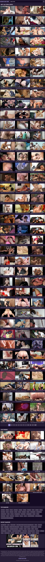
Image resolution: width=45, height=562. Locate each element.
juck (2, 528)
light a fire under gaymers (15, 526)
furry (41, 509)
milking (10, 530)
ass (2, 526)
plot (22, 526)
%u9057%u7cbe (23, 532)
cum (8, 511)
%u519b (17, 532)
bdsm (25, 509)
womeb (40, 524)
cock (34, 513)
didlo (16, 511)
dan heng (25, 530)
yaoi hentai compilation (17, 530)
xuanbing (7, 528)
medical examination (14, 528)
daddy (21, 509)
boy (2, 532)
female (38, 530)
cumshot (3, 511)
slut (25, 528)
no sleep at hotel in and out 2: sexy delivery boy (25, 524)
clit (8, 513)
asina (37, 528)
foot (28, 511)
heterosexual (4, 530)
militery (21, 528)
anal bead (23, 513)
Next (35, 425)
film (33, 528)
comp (12, 513)
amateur (16, 509)
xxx (33, 509)
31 (8, 524)
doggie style (18, 513)
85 (28, 425)
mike (29, 528)
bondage (6, 526)
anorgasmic (33, 511)
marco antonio (27, 526)
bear (38, 513)
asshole (24, 511)
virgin (13, 532)
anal (20, 511)
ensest (30, 532)
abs (36, 524)
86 (30, 425)
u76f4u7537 (4, 524)
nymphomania (34, 526)
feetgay (42, 530)
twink (38, 532)
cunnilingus (39, 511)
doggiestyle (29, 513)
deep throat (4, 513)
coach (37, 509)
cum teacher (8, 532)
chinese (3, 509)
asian (12, 509)
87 (32, 425)
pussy (40, 526)
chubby (29, 509)
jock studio (13, 524)
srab (33, 532)
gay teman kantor (32, 530)
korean (12, 511)
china (8, 509)
